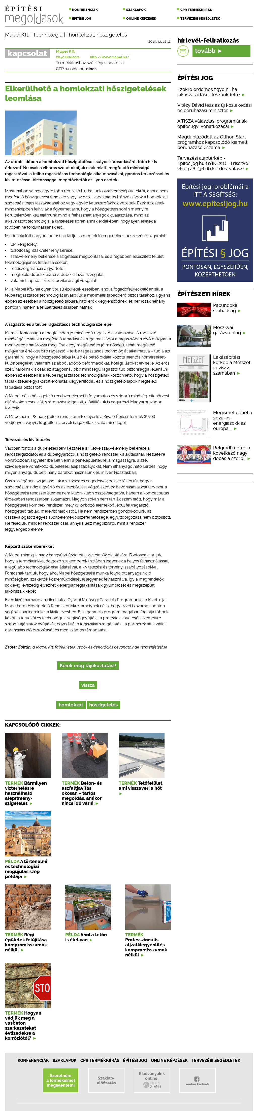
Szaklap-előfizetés (106, 1080)
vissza (88, 685)
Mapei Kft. (17, 35)
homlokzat (81, 35)
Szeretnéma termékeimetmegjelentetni (60, 1080)
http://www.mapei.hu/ (110, 57)
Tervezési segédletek (200, 18)
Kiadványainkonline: (152, 1080)
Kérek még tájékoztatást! (88, 665)
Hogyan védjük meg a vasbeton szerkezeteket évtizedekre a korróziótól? (23, 1026)
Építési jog (81, 18)
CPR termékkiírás (196, 10)
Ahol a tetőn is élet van (86, 937)
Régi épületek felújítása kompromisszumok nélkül (26, 942)
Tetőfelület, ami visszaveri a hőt (141, 786)
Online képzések (141, 18)
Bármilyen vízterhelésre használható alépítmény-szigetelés (26, 793)
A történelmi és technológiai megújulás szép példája (26, 869)
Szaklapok (136, 10)
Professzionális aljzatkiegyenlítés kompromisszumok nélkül (146, 947)
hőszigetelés (111, 35)
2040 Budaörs (67, 57)
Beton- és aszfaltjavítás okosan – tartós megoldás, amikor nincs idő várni (82, 793)
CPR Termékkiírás (99, 1060)
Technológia (47, 35)
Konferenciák (85, 10)
